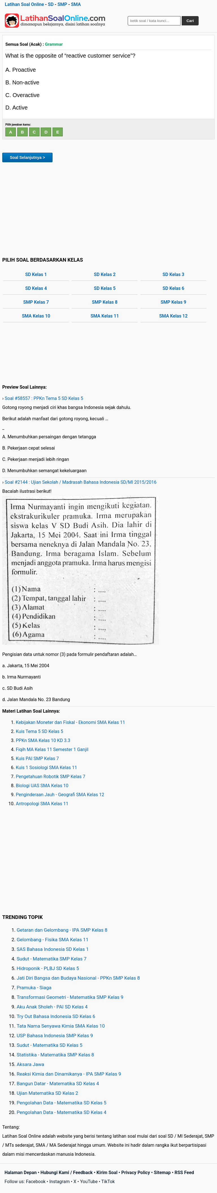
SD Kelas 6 (173, 288)
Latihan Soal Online (24, 4)
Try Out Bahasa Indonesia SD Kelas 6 (56, 1016)
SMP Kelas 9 (173, 302)
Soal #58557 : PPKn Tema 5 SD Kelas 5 (44, 398)
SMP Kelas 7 (36, 302)
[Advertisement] (108, 208)
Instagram (59, 1181)
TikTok (108, 1181)
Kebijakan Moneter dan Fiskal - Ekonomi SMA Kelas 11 (70, 722)
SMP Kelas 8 (105, 302)
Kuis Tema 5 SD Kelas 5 (39, 731)
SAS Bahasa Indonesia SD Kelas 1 (53, 949)
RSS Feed (184, 1172)
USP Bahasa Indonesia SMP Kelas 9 (55, 1035)
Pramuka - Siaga (34, 987)
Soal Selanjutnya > (27, 157)
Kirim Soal (107, 1172)
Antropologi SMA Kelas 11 (42, 803)
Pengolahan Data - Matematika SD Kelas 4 (62, 1112)
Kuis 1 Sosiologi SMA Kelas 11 (46, 767)
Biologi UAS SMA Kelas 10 (42, 785)
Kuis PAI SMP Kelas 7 (37, 758)
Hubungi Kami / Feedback (66, 1172)
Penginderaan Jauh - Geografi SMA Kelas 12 (60, 794)
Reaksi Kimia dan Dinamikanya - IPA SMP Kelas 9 (69, 1074)
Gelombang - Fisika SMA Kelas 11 (52, 939)
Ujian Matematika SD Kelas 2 (47, 1093)
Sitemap (162, 1172)
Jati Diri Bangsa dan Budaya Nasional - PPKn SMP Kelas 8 (78, 978)
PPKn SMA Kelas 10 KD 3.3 (43, 740)
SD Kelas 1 (36, 274)
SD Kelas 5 (105, 288)
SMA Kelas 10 (36, 316)
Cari (190, 21)
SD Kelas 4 (36, 288)
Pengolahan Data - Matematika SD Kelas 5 (62, 1103)
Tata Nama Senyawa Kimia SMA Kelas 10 (61, 1026)
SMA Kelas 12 (173, 316)
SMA (76, 4)
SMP (62, 4)
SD (50, 4)
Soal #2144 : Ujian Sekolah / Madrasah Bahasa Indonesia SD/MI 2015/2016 (81, 482)
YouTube (88, 1181)
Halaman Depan (21, 1172)
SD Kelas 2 (105, 274)
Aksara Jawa (30, 1064)
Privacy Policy (135, 1172)
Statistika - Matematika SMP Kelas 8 (55, 1055)
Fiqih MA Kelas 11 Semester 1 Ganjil (52, 749)
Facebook (35, 1181)
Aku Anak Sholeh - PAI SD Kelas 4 (52, 1007)
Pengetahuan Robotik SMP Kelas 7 (50, 776)
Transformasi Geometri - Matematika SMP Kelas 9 (70, 997)
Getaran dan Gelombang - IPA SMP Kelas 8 (62, 930)
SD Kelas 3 (173, 274)
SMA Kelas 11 (104, 316)
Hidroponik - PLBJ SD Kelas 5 (48, 968)
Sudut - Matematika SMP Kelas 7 (51, 959)
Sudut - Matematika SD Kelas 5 (50, 1045)
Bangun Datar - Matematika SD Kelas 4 (58, 1083)
